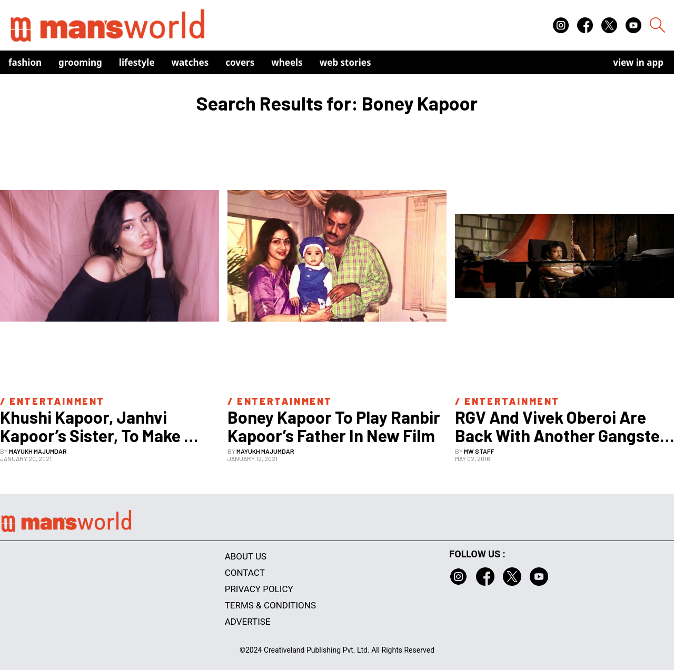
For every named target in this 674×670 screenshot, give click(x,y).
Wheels (287, 62)
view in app (638, 62)
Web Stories (345, 62)
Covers (239, 62)
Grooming (80, 62)
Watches (190, 62)
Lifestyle (137, 62)
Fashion (25, 62)
